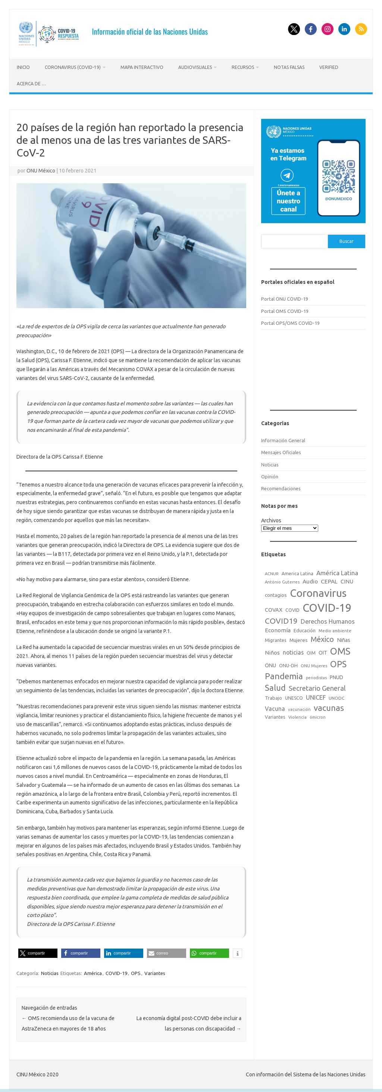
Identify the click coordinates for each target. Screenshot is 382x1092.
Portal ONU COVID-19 (284, 297)
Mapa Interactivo (141, 67)
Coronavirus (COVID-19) (73, 67)
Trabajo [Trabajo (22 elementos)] (273, 696)
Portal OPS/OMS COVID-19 (290, 322)
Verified (328, 67)
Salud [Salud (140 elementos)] (275, 686)
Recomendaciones (281, 487)
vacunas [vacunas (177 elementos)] (329, 706)
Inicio (23, 67)
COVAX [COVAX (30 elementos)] (273, 608)
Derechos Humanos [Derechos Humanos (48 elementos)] (328, 620)
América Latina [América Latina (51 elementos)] (337, 571)
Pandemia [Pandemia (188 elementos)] (284, 674)
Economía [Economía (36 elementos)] (278, 629)
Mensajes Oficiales (281, 451)
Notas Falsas (289, 67)
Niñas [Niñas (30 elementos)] (343, 639)
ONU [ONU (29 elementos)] (270, 664)
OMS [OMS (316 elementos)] (340, 650)
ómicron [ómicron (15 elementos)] (318, 716)
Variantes (154, 971)
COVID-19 (116, 971)
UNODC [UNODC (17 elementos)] (336, 696)
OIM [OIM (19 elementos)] (311, 651)
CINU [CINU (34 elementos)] (347, 580)
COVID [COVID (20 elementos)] (292, 608)
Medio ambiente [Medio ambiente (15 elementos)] (335, 629)
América (93, 971)
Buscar (346, 239)
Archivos (271, 519)
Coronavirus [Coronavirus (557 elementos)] (318, 591)
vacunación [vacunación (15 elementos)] (299, 708)
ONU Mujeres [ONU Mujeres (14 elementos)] (314, 664)
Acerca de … (31, 83)
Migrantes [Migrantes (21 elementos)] (275, 638)
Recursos (243, 67)
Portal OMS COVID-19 (285, 309)
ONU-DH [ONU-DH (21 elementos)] (288, 664)
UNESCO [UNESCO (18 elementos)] (294, 696)
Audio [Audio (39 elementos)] (310, 580)
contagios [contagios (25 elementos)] (276, 593)
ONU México (40, 169)
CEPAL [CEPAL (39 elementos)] (329, 580)
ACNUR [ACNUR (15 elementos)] (272, 572)
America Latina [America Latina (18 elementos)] (297, 572)
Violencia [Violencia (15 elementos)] (297, 716)
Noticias (50, 971)
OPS (136, 971)
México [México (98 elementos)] (322, 638)
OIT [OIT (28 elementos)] (323, 652)
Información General (283, 438)
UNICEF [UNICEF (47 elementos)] (316, 696)
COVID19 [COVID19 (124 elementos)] (281, 619)
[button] (37, 951)
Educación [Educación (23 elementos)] (305, 629)
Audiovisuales (195, 67)
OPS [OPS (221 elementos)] (338, 662)
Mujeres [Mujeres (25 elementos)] (298, 639)
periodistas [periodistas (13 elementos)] (316, 676)
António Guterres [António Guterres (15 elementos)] (282, 580)
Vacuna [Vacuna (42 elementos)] (275, 707)
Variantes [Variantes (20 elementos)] (275, 715)
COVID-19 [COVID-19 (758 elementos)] (327, 606)
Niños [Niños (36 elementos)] (272, 651)
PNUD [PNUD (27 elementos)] (336, 676)
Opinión (269, 475)
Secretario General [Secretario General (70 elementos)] (317, 686)
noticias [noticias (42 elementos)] (293, 651)
